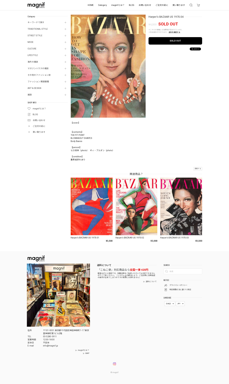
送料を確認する (174, 32)
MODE (30, 42)
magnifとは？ (118, 5)
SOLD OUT (175, 40)
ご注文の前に (162, 5)
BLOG (131, 5)
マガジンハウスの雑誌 (38, 68)
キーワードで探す (36, 22)
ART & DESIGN (34, 88)
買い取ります (178, 5)
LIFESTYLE (33, 55)
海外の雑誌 (33, 62)
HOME (91, 5)
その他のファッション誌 (39, 75)
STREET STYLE (35, 35)
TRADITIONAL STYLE (38, 29)
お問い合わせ (145, 5)
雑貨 (30, 95)
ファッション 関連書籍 (38, 81)
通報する (198, 169)
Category (102, 5)
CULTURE (32, 49)
